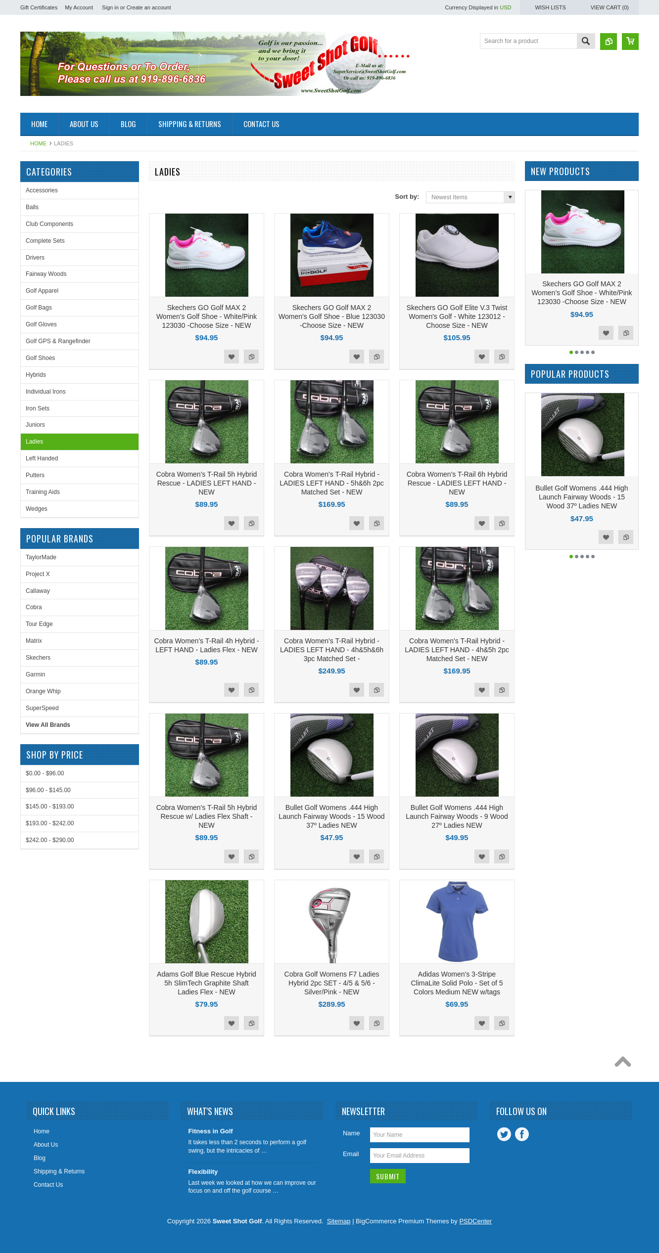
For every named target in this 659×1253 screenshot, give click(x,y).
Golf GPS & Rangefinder (58, 341)
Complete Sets (45, 240)
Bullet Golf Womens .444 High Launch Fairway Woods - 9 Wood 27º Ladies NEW (457, 816)
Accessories (42, 190)
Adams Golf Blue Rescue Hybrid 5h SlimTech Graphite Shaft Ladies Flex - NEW (206, 983)
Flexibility (203, 1171)
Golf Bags (39, 307)
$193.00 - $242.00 (50, 823)
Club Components (49, 224)
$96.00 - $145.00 (48, 790)
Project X (38, 574)
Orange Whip (43, 691)
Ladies (34, 441)
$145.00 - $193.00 (50, 806)
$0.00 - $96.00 (45, 773)
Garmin (35, 674)
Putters (35, 475)
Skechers (38, 657)
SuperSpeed (42, 708)
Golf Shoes (40, 358)
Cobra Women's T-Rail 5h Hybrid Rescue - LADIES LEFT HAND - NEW (206, 483)
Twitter (504, 1134)
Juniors (35, 424)
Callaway (38, 590)
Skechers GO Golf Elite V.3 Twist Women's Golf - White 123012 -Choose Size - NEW (457, 316)
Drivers (35, 257)
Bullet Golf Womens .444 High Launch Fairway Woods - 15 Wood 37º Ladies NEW (331, 816)
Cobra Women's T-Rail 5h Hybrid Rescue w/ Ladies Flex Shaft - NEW (206, 816)
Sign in (110, 7)
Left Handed (42, 458)
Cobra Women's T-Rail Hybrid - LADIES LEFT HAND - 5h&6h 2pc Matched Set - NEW (332, 483)
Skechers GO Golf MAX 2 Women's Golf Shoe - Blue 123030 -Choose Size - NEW (332, 316)
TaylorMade (41, 557)
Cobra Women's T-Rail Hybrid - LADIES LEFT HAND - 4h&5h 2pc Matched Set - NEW (457, 650)
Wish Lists (550, 7)
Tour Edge (39, 624)
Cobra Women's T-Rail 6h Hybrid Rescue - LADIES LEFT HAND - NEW (457, 483)
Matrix (34, 640)
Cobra (34, 607)
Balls (32, 207)
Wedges (36, 508)
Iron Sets (37, 408)
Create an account (149, 7)
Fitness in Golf (210, 1131)
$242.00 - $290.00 (50, 840)
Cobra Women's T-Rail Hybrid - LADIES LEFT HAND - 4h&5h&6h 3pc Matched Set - (331, 650)
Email (351, 1154)
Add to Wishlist (231, 356)
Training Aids (43, 492)
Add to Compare (251, 356)
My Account (79, 7)
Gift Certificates (38, 7)
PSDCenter (475, 1221)
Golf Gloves (41, 324)
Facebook (522, 1134)
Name (351, 1133)
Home (38, 143)
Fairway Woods (46, 273)
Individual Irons (46, 391)
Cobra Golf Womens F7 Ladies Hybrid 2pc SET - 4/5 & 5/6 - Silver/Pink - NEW (331, 983)
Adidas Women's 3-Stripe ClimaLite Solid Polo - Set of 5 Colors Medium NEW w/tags (457, 983)
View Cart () (610, 7)
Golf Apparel (42, 290)
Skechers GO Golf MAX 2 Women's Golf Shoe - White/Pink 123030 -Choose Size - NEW (206, 316)
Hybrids (36, 374)
